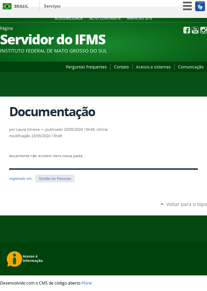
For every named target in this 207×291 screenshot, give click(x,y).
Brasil (21, 6)
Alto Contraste (105, 18)
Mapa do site (139, 18)
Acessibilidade (69, 18)
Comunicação (191, 66)
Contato (121, 66)
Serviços (52, 6)
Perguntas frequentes (86, 66)
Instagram (203, 30)
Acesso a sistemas (153, 66)
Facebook (186, 30)
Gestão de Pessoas (55, 178)
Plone (87, 283)
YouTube (195, 30)
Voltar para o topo (186, 204)
